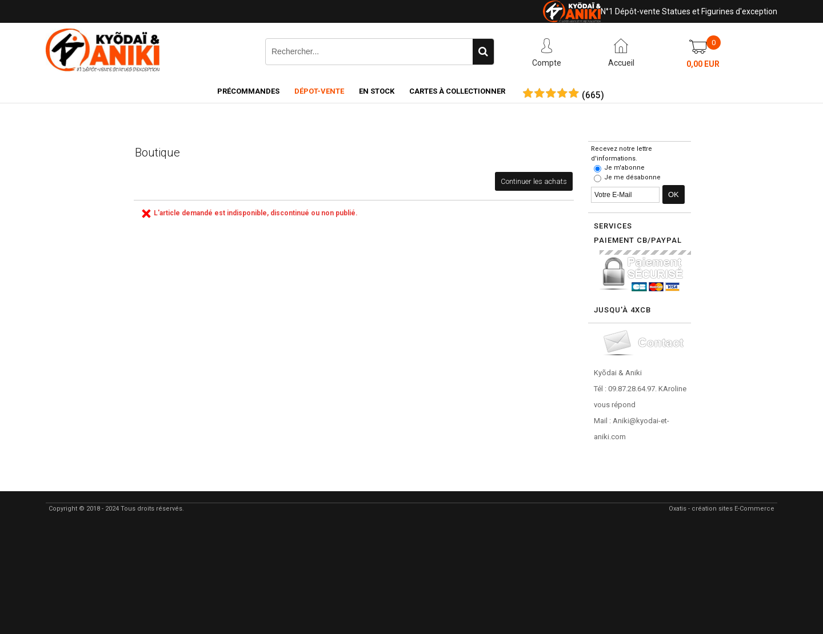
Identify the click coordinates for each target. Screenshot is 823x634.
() (593, 95)
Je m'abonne (624, 167)
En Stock (376, 91)
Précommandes (248, 91)
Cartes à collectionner (457, 91)
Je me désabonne (632, 177)
